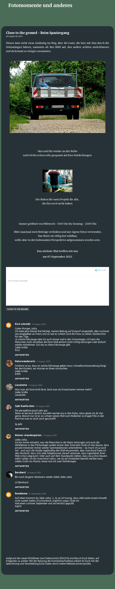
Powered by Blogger (57, 584)
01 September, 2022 (37, 494)
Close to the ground (17, 309)
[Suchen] (76, 5)
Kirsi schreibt (23, 324)
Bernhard (20, 472)
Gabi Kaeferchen (24, 406)
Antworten (22, 355)
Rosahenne (21, 493)
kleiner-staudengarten (28, 435)
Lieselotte (21, 385)
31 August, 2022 (39, 324)
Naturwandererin (25, 361)
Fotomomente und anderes (40, 5)
